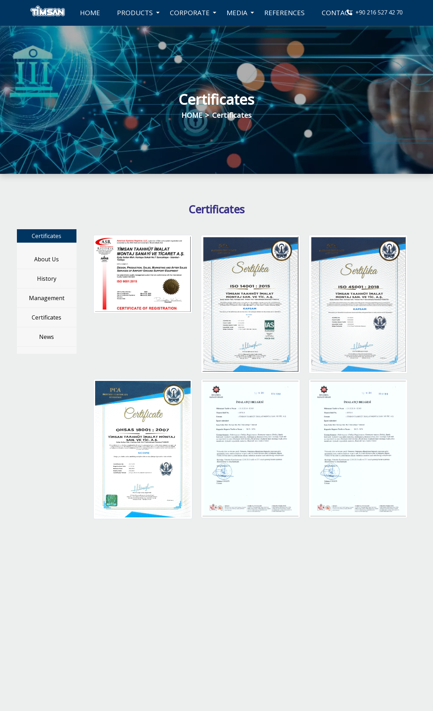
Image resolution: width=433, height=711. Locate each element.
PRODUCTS (135, 12)
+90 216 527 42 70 (375, 12)
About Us (46, 259)
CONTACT (337, 12)
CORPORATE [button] (190, 12)
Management (46, 298)
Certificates (46, 317)
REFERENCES (284, 12)
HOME (90, 12)
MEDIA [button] (237, 12)
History (46, 278)
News (46, 337)
